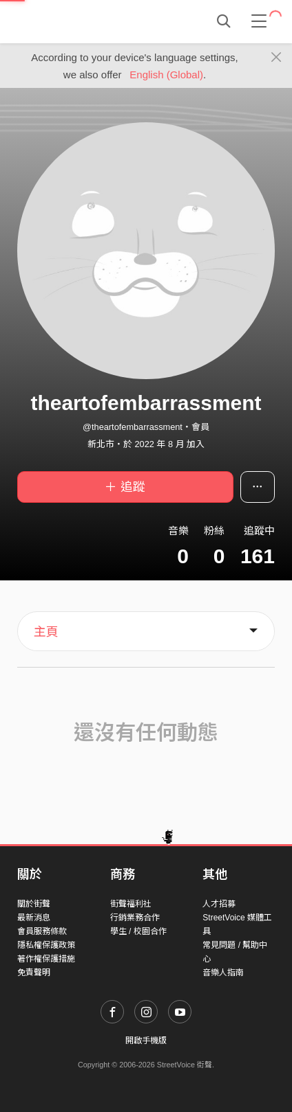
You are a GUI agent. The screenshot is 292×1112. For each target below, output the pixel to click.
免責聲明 (33, 972)
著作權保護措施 (46, 959)
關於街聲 (33, 904)
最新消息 (33, 917)
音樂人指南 (223, 972)
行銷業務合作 (135, 917)
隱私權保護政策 (46, 945)
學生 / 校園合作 (138, 931)
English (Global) (166, 74)
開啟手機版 (146, 1040)
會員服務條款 (42, 931)
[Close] (276, 57)
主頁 (46, 632)
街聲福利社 (131, 904)
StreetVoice (74, 21)
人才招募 (219, 904)
